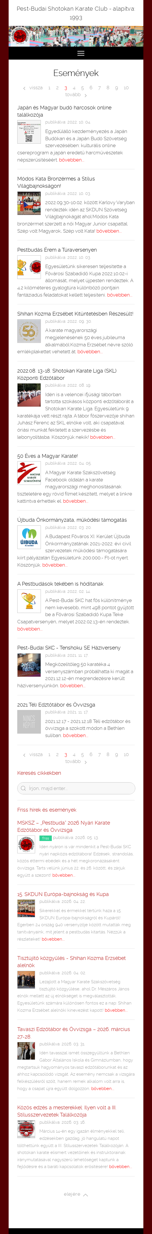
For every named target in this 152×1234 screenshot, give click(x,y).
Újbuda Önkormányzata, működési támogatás (72, 520)
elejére (76, 1194)
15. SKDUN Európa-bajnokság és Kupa (63, 894)
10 (126, 87)
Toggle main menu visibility (81, 51)
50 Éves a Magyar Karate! (47, 456)
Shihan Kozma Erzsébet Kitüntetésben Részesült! (75, 314)
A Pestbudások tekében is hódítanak (60, 584)
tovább (76, 94)
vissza (33, 87)
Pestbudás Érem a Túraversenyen (57, 250)
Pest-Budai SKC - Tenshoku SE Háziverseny (69, 648)
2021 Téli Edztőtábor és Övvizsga (56, 705)
